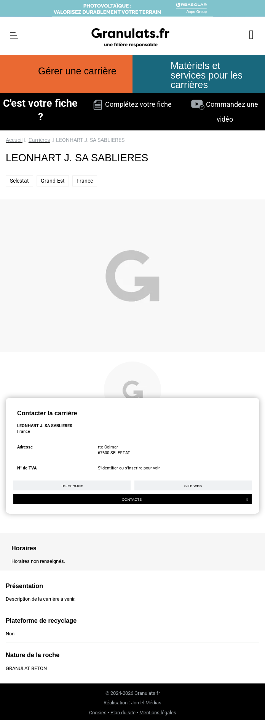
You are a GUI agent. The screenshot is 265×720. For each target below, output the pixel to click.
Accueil (14, 140)
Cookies (98, 712)
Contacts (185, 499)
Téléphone (72, 486)
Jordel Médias (146, 703)
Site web (193, 486)
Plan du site (123, 712)
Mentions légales (157, 712)
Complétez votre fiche (132, 104)
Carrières (39, 140)
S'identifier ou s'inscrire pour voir (129, 468)
